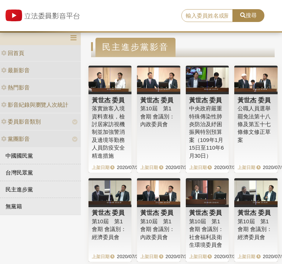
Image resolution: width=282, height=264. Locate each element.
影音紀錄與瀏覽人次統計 (34, 105)
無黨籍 (14, 206)
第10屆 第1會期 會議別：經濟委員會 (109, 229)
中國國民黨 (19, 156)
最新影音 (15, 70)
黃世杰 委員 (108, 100)
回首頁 (12, 53)
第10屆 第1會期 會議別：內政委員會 (157, 116)
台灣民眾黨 (19, 172)
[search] (207, 15)
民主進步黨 (19, 189)
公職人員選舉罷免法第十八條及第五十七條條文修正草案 (254, 124)
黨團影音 (15, 139)
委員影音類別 (21, 121)
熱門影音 (15, 87)
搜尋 (248, 15)
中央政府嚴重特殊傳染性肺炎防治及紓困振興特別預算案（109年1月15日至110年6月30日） (206, 132)
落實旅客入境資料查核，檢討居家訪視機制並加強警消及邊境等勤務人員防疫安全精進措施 (108, 132)
